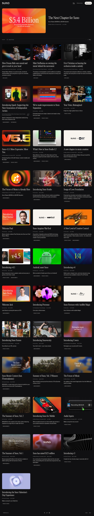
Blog (74, 3)
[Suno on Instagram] (49, 512)
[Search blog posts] (46, 39)
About (90, 512)
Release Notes (80, 3)
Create (86, 512)
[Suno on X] (44, 512)
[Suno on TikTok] (46, 512)
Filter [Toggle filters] (89, 39)
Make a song (88, 3)
